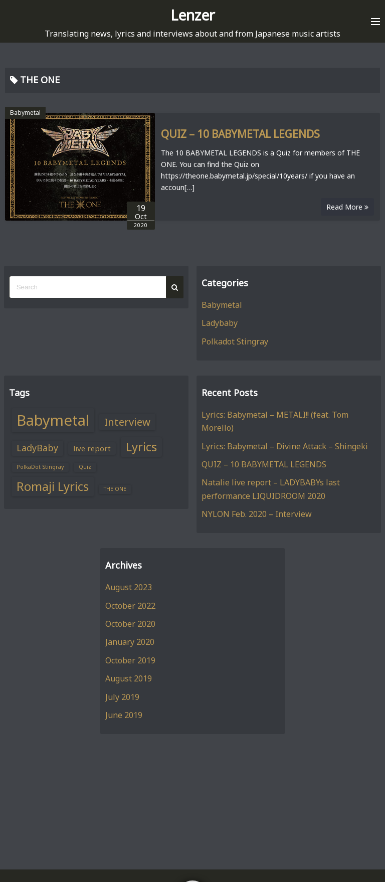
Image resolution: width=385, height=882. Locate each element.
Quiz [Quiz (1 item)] (85, 466)
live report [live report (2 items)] (92, 448)
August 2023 (128, 587)
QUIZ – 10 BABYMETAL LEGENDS (240, 134)
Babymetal (25, 112)
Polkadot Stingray (235, 341)
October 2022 (130, 605)
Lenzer (192, 15)
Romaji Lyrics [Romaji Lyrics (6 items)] (53, 486)
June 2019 (123, 715)
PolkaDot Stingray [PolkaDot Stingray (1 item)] (40, 466)
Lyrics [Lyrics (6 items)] (141, 447)
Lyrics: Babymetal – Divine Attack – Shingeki (285, 446)
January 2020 (129, 641)
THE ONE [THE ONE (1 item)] (115, 488)
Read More (347, 207)
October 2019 (130, 660)
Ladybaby (220, 322)
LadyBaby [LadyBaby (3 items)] (37, 448)
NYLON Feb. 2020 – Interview (257, 513)
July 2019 (122, 696)
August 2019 (128, 678)
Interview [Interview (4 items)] (127, 422)
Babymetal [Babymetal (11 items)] (53, 420)
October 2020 (130, 623)
